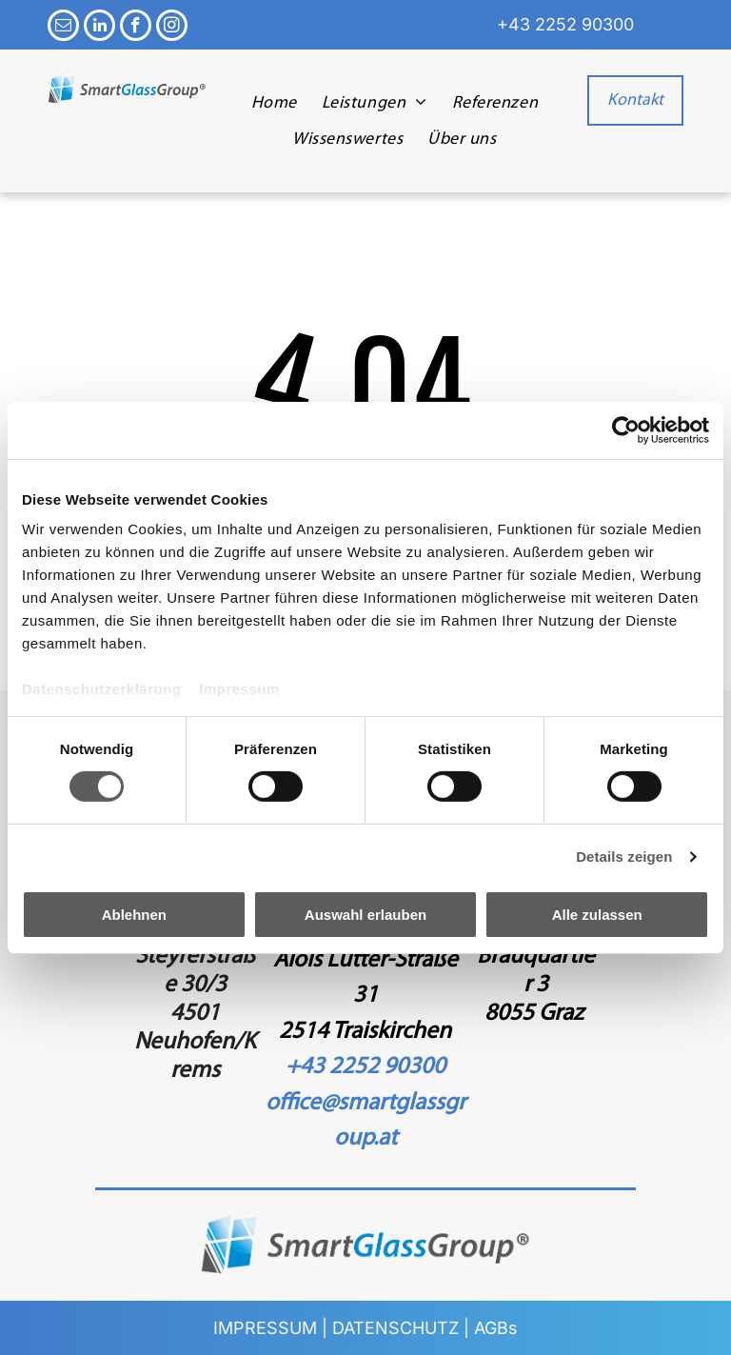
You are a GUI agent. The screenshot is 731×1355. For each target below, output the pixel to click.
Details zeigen (624, 856)
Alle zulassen (597, 915)
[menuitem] (274, 103)
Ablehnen (134, 915)
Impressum (239, 689)
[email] (63, 28)
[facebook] (135, 28)
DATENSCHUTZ (395, 1328)
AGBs (496, 1328)
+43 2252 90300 (565, 24)
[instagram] (172, 28)
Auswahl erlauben (365, 915)
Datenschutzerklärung (102, 689)
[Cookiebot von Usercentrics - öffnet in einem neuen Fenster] (626, 429)
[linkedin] (99, 28)
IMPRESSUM (265, 1328)
